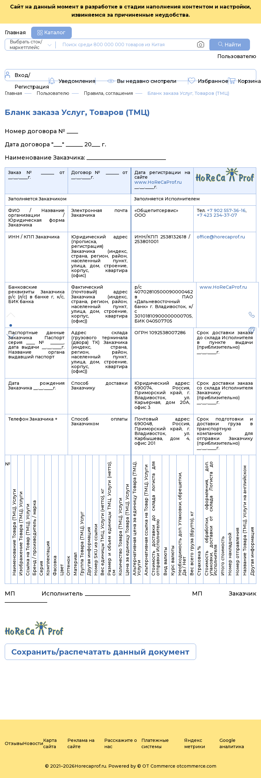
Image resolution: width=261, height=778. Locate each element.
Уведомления (72, 81)
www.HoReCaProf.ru (158, 182)
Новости (33, 743)
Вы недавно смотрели (142, 82)
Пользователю (236, 56)
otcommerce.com (196, 766)
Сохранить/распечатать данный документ (100, 651)
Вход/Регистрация (27, 81)
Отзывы (14, 743)
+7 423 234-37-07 (217, 215)
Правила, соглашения (108, 93)
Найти (229, 45)
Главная (15, 32)
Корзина (244, 81)
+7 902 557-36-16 (226, 210)
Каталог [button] (54, 32)
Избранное (208, 81)
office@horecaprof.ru (221, 237)
